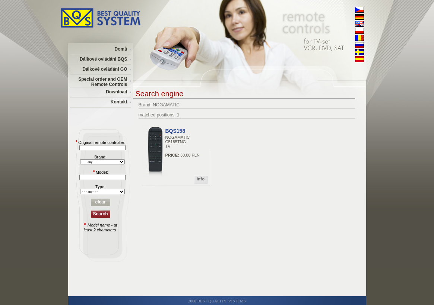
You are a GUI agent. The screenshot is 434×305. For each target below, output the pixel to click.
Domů (121, 49)
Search (100, 213)
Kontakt (119, 102)
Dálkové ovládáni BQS (103, 59)
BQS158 (175, 131)
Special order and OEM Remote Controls (102, 82)
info (201, 179)
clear (100, 202)
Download (116, 91)
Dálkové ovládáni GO (104, 69)
